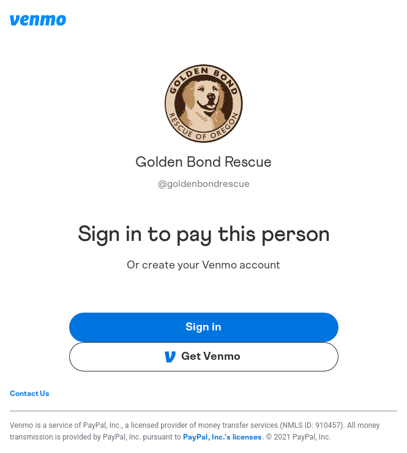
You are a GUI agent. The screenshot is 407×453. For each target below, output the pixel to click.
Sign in (203, 327)
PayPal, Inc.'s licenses (223, 437)
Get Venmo (202, 357)
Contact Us (30, 393)
